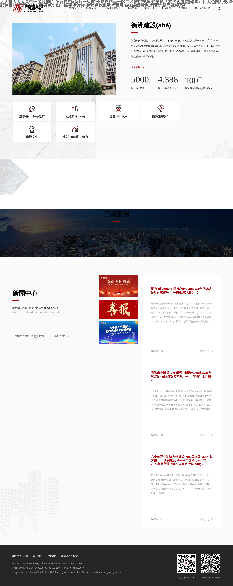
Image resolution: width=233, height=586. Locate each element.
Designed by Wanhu (112, 552)
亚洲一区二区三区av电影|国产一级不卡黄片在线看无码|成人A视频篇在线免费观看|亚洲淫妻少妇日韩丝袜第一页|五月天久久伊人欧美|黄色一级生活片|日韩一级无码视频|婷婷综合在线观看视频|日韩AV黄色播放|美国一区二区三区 (104, 577)
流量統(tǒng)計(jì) (77, 535)
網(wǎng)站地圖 (20, 535)
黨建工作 (149, 8)
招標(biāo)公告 (59, 316)
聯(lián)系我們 (202, 8)
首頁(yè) (73, 8)
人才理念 (183, 8)
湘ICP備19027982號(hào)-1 (89, 552)
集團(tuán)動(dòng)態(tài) (28, 316)
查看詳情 (137, 68)
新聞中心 (132, 8)
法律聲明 (40, 535)
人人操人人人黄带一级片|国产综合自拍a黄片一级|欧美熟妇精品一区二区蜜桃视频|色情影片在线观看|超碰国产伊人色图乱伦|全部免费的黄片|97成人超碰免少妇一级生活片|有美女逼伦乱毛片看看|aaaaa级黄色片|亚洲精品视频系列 (105, 573)
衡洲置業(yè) (113, 8)
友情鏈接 (56, 535)
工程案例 (166, 8)
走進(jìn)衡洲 (92, 8)
